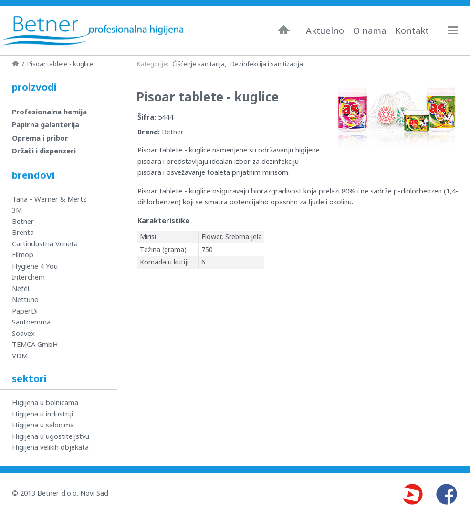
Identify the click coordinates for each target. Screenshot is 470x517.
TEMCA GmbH (35, 344)
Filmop (22, 254)
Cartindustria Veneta (45, 243)
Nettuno (25, 299)
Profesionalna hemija (49, 111)
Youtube (412, 494)
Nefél (20, 288)
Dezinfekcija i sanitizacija (266, 64)
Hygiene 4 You (35, 266)
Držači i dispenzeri (44, 150)
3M (17, 209)
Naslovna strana (15, 63)
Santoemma (31, 321)
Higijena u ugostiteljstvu (50, 436)
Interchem (28, 277)
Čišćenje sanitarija (198, 64)
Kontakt (412, 30)
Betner (173, 131)
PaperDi (25, 310)
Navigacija (457, 30)
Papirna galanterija (45, 124)
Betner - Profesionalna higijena (93, 30)
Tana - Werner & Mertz (49, 198)
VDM (20, 355)
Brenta (23, 232)
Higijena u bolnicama (45, 402)
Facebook (446, 494)
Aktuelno (325, 30)
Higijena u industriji (42, 413)
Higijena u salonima (43, 424)
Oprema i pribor (40, 137)
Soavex (23, 333)
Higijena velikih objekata (50, 447)
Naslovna (284, 29)
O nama (369, 30)
